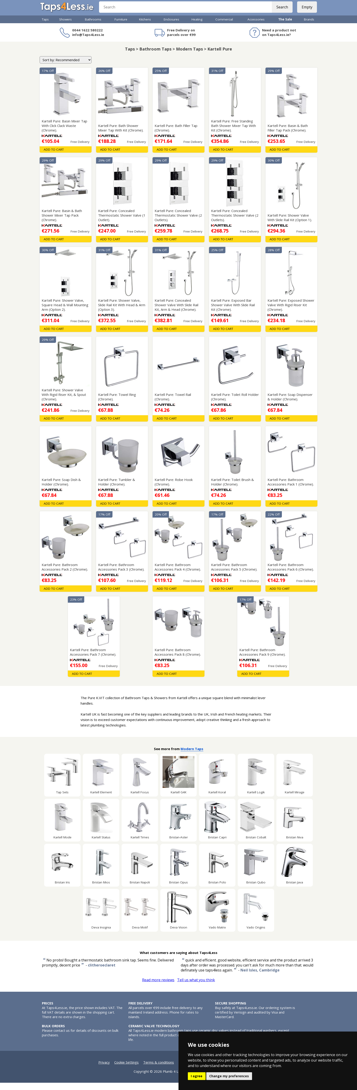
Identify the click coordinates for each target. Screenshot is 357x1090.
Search (280, 11)
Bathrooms (93, 27)
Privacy (104, 1069)
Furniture (121, 27)
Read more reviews (158, 987)
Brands (309, 27)
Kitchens (145, 27)
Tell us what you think (196, 987)
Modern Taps (192, 756)
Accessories (256, 27)
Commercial (224, 27)
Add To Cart (54, 157)
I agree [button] (196, 1076)
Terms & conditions (158, 1069)
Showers (65, 27)
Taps (45, 27)
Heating (196, 27)
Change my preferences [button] (229, 1076)
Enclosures (171, 27)
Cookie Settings (126, 1069)
